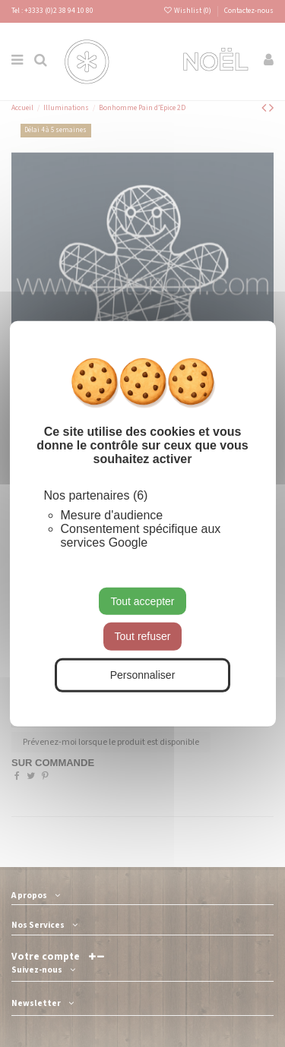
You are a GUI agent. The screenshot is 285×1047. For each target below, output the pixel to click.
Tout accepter (142, 600)
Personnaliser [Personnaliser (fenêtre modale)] (143, 675)
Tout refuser (143, 636)
